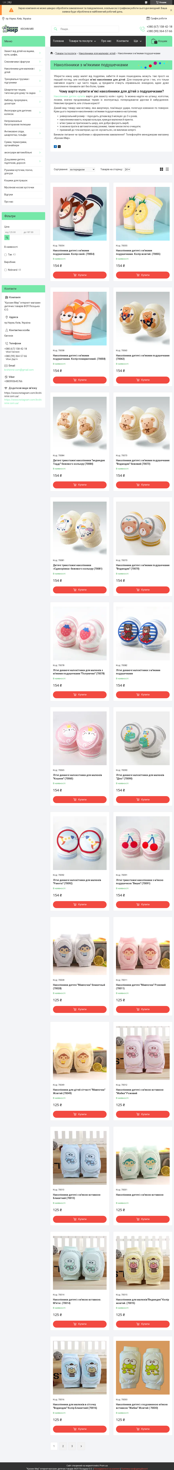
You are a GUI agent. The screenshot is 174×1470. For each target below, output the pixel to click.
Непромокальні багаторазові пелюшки (17, 123)
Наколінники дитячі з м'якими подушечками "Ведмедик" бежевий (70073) (142, 462)
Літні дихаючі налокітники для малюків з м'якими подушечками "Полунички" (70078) (79, 672)
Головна (58, 41)
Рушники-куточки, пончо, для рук (18, 172)
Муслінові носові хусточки (19, 187)
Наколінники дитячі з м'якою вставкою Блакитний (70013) (77, 1196)
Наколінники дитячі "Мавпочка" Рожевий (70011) (141, 987)
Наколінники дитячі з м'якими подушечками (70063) (142, 357)
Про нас (106, 41)
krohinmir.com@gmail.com (19, 369)
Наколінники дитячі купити (69, 96)
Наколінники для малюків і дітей (97, 53)
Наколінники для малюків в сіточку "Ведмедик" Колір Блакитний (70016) (75, 1406)
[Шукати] (55, 29)
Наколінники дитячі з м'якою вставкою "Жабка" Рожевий (140, 1091)
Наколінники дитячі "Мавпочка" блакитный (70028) (79, 987)
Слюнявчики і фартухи (17, 61)
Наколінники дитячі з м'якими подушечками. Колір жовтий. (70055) (138, 252)
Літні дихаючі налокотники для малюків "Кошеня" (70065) (77, 777)
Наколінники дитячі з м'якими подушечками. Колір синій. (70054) (73, 252)
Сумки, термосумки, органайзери (15, 144)
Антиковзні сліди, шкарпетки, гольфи (15, 133)
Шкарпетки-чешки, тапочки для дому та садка (19, 91)
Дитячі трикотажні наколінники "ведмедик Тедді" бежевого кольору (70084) (79, 462)
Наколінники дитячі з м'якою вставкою (140, 1194)
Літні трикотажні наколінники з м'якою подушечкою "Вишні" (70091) (139, 882)
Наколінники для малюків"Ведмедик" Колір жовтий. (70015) (142, 1301)
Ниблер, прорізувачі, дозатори (16, 102)
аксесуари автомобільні (18, 152)
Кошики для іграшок (15, 180)
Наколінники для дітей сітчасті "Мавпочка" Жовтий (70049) (79, 1091)
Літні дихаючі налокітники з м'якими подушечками (138, 672)
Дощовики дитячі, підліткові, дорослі (14, 161)
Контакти (123, 41)
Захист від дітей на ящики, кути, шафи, (19, 53)
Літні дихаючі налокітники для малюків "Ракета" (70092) (77, 882)
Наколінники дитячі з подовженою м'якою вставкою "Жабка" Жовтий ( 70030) (142, 1406)
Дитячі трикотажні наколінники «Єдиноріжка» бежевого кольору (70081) (77, 567)
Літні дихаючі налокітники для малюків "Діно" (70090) (140, 777)
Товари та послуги (80, 41)
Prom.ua (104, 1465)
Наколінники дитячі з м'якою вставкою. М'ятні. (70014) (77, 1301)
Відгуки (8, 194)
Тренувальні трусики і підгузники (16, 81)
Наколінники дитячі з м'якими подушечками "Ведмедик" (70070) (142, 567)
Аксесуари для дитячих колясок (17, 112)
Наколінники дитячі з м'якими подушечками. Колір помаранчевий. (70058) (79, 357)
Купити (82, 275)
